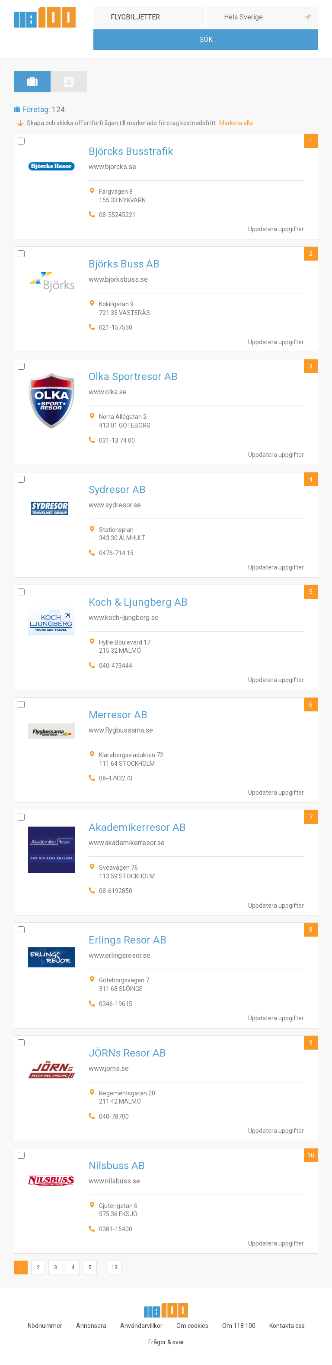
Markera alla (236, 123)
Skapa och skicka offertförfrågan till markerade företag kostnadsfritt (121, 123)
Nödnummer (45, 1325)
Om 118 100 (238, 1325)
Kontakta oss (287, 1325)
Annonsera (91, 1325)
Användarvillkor (141, 1325)
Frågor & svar (166, 1342)
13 (115, 1267)
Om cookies (192, 1325)
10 (310, 1155)
